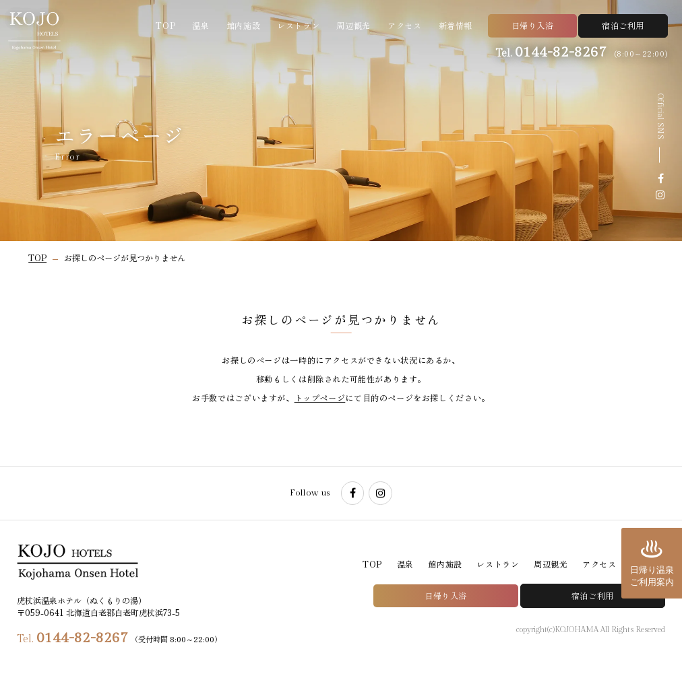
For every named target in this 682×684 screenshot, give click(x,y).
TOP (165, 26)
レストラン (298, 26)
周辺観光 (353, 26)
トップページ (320, 398)
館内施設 (243, 26)
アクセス (404, 26)
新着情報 (455, 26)
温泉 (200, 26)
